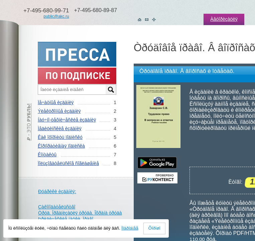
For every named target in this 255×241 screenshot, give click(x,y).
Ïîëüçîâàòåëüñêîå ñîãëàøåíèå (68, 163)
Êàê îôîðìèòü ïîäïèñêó (60, 137)
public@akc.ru (56, 16)
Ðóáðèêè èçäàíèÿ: (57, 191)
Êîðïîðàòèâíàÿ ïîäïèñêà (61, 146)
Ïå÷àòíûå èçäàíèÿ (56, 102)
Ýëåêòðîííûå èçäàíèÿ (59, 111)
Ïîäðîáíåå (129, 228)
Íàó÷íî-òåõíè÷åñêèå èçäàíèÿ (67, 120)
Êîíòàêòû (47, 154)
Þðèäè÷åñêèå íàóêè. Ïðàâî (65, 219)
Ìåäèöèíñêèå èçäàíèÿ (60, 128)
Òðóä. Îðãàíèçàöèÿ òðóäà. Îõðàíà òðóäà (80, 213)
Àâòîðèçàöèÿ (224, 19)
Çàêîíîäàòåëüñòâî (56, 207)
